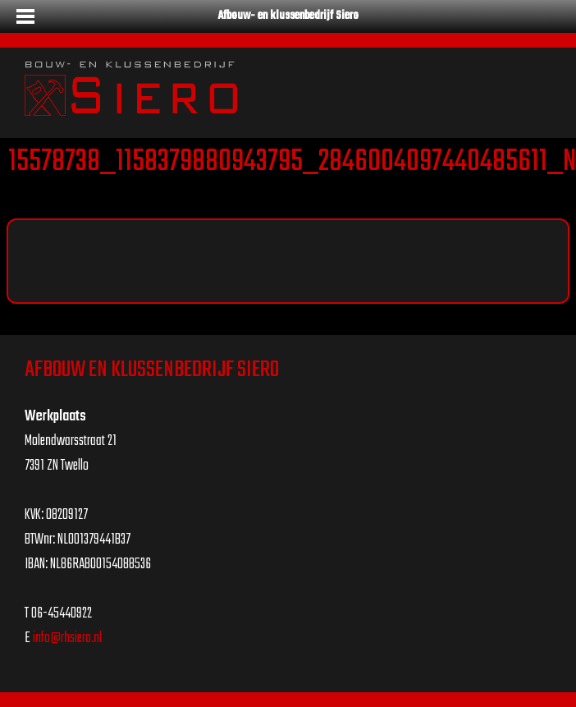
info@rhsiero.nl (67, 638)
